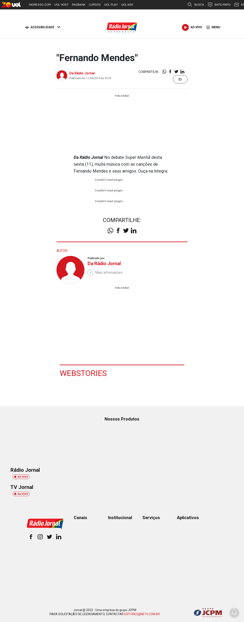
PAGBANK (78, 4)
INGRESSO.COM (40, 4)
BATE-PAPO (218, 4)
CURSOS (95, 4)
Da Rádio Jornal (82, 73)
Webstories (84, 373)
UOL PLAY (111, 4)
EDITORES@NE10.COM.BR (142, 614)
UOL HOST (61, 4)
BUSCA (195, 4)
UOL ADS (127, 4)
